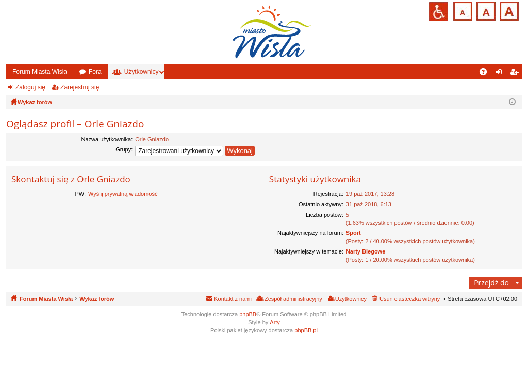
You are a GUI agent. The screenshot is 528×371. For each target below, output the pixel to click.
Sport (353, 233)
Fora (95, 71)
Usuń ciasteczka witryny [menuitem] (410, 299)
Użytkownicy (141, 71)
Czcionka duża (508, 10)
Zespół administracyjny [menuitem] (293, 299)
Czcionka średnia (484, 10)
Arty (275, 322)
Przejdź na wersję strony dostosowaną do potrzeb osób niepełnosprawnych (438, 11)
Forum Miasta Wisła (39, 71)
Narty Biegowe (365, 251)
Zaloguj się (30, 87)
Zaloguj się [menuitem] (501, 73)
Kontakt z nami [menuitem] (233, 299)
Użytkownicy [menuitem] (351, 299)
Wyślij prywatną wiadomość (122, 194)
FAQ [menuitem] (486, 73)
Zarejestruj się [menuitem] (516, 73)
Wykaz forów (96, 299)
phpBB (247, 314)
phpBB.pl (306, 330)
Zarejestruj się (79, 87)
